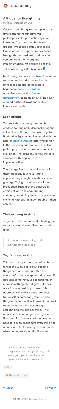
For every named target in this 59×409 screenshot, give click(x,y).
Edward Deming (23, 140)
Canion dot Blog (17, 6)
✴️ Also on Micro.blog (16, 375)
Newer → (50, 387)
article (7, 367)
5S (16, 266)
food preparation (29, 89)
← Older (8, 387)
